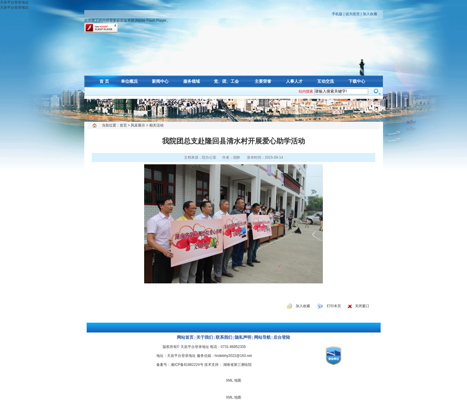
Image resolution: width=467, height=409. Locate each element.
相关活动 (156, 125)
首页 (123, 125)
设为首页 (352, 14)
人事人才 (294, 81)
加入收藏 (370, 14)
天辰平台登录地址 (14, 2)
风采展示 (138, 125)
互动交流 (325, 81)
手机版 (337, 14)
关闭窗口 (362, 306)
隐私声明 (243, 337)
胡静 (236, 157)
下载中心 (356, 81)
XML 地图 (233, 110)
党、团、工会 (226, 81)
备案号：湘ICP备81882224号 (179, 365)
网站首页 (185, 337)
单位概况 (129, 81)
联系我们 (224, 337)
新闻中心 (160, 81)
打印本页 (334, 306)
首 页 (104, 81)
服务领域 (191, 81)
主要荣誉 (263, 81)
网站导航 (262, 337)
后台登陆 (281, 337)
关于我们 (204, 337)
